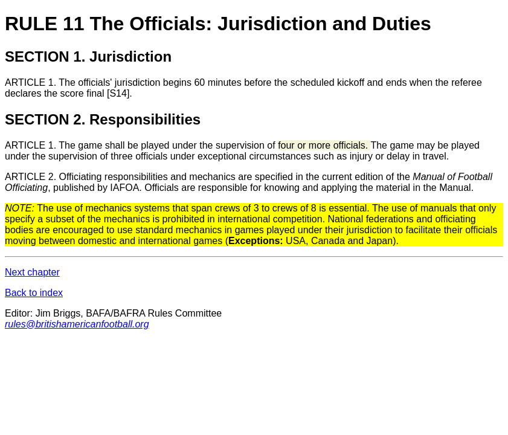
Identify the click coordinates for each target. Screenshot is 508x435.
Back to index (34, 293)
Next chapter (32, 272)
